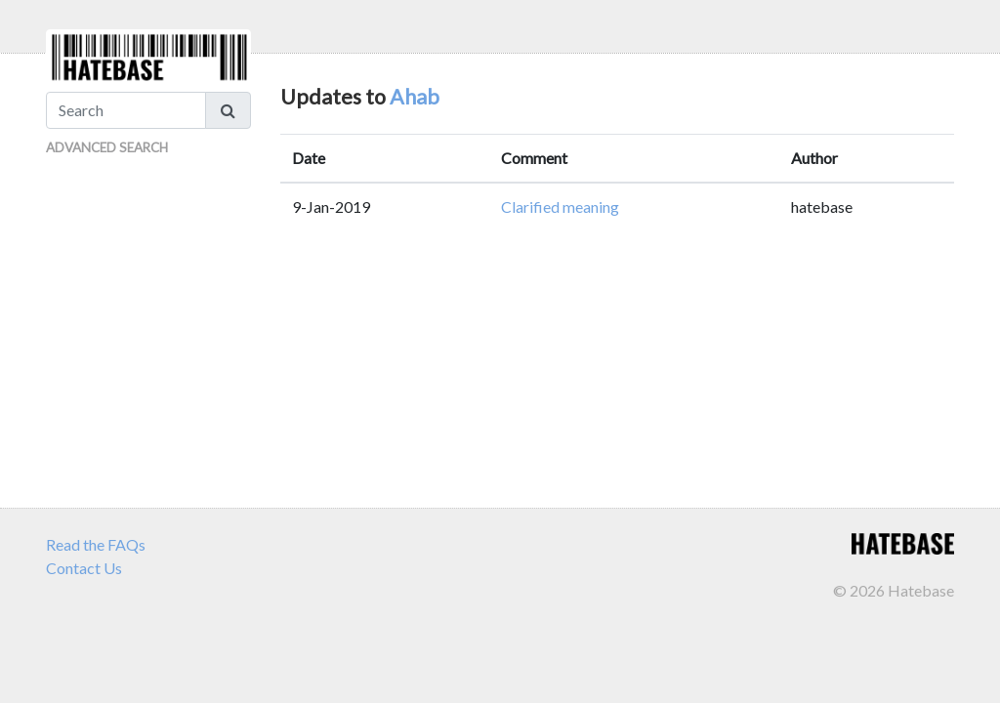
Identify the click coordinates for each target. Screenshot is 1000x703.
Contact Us (84, 567)
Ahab (414, 96)
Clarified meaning (560, 206)
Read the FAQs (96, 544)
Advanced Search (107, 147)
